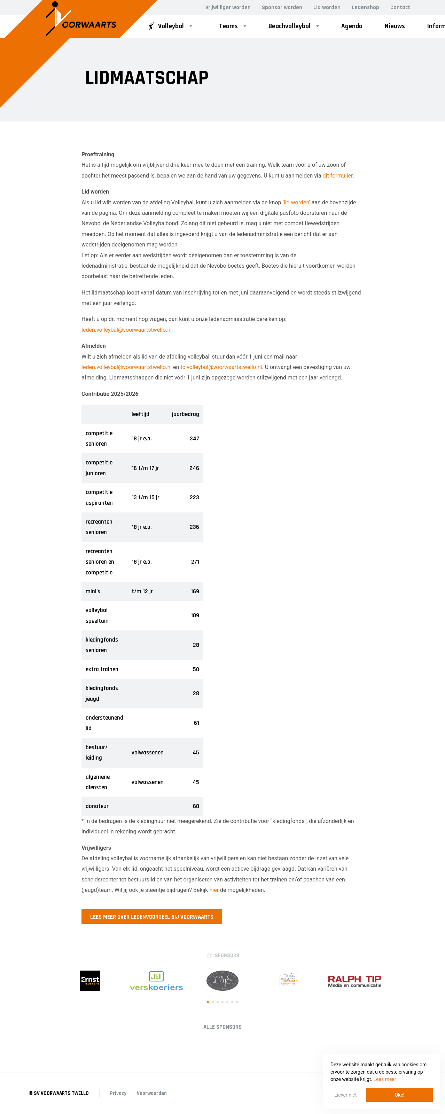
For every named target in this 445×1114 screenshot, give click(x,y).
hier (214, 890)
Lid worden (327, 7)
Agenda (351, 26)
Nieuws (395, 26)
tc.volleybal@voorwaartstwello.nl (221, 367)
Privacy (118, 1093)
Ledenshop (365, 7)
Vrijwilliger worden (228, 7)
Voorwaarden (152, 1093)
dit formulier (338, 175)
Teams (228, 26)
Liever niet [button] (346, 1095)
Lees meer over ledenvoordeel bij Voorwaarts (151, 917)
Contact (400, 7)
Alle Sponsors (222, 1027)
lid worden (296, 202)
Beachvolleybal (289, 26)
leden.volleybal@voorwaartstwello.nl (126, 330)
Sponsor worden (282, 7)
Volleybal (165, 26)
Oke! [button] (399, 1095)
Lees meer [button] (385, 1079)
